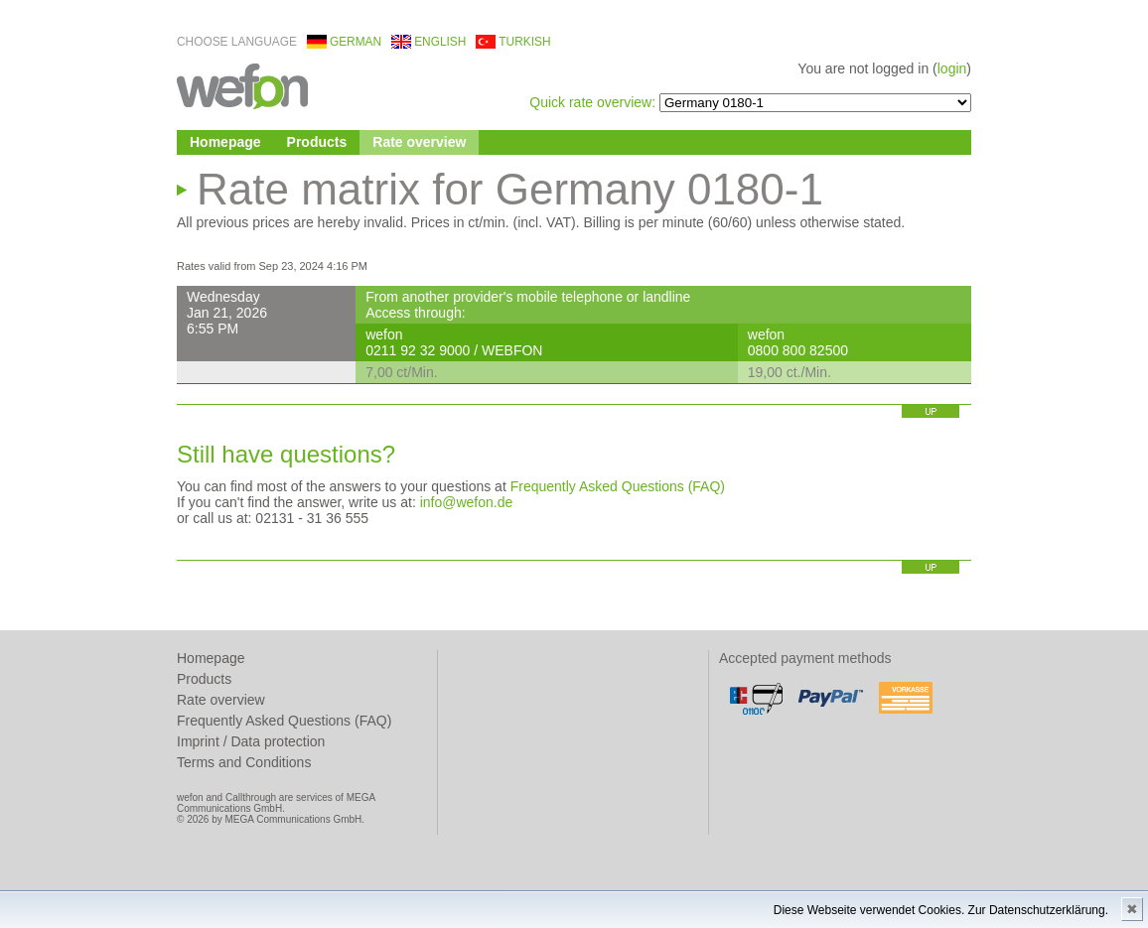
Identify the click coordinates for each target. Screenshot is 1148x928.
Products (317, 142)
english (440, 42)
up (930, 411)
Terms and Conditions (244, 762)
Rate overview (419, 142)
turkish (524, 42)
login (952, 68)
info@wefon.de (466, 502)
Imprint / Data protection (251, 741)
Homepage (225, 142)
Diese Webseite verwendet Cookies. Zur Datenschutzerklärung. (941, 910)
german (355, 42)
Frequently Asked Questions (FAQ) (617, 486)
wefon (242, 85)
